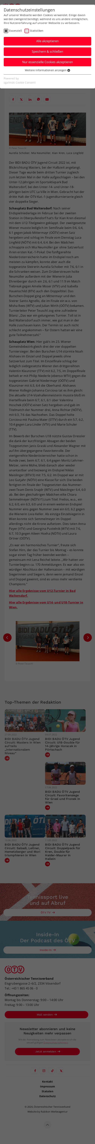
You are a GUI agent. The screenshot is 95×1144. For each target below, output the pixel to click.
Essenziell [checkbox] (15, 30)
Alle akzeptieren (47, 41)
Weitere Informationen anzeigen (47, 70)
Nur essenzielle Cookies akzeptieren (47, 62)
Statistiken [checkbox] (36, 30)
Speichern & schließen (47, 51)
